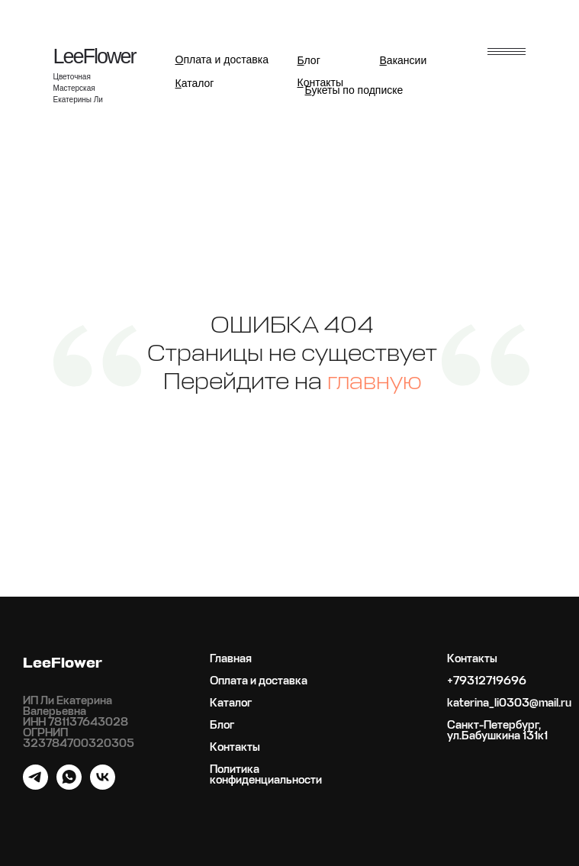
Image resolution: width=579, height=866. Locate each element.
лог (309, 60)
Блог (222, 725)
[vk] (102, 785)
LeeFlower (94, 56)
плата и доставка (222, 59)
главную (374, 382)
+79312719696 (486, 681)
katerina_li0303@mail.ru (509, 703)
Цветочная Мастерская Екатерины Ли (78, 88)
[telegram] (35, 785)
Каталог (231, 703)
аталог (194, 83)
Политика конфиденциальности (266, 775)
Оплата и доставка (258, 681)
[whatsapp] (69, 785)
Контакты (235, 747)
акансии (403, 60)
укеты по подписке (354, 90)
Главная (231, 659)
